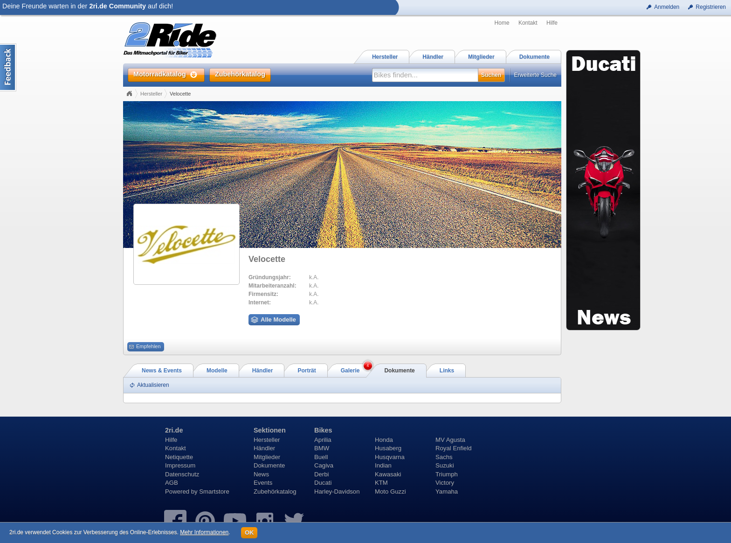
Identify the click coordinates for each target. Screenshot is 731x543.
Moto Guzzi (390, 491)
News (261, 474)
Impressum (180, 465)
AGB (171, 482)
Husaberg (388, 448)
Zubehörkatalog (275, 491)
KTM (381, 482)
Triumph (446, 474)
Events (263, 482)
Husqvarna (390, 457)
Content (8, 67)
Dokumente (269, 465)
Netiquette (179, 457)
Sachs (444, 457)
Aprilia (322, 439)
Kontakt (528, 23)
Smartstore (214, 491)
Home (502, 23)
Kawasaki (388, 474)
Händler (264, 448)
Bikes (323, 430)
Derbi (321, 474)
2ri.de (174, 430)
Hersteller (151, 93)
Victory (444, 482)
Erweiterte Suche (535, 75)
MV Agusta (450, 439)
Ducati (322, 482)
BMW (321, 448)
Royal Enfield (453, 448)
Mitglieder (267, 457)
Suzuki (444, 465)
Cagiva (323, 465)
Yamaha (446, 491)
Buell (321, 457)
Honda (384, 439)
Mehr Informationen (204, 532)
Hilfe (552, 23)
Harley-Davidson (336, 491)
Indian (383, 465)
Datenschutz (182, 474)
